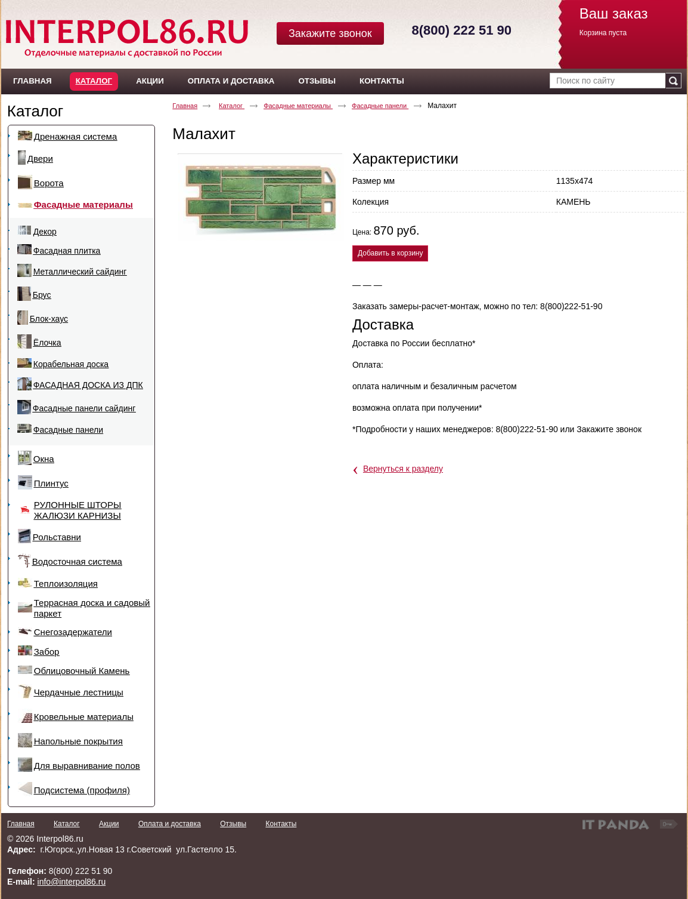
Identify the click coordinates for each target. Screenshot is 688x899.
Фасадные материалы (298, 105)
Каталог (94, 80)
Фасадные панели (380, 105)
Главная (184, 105)
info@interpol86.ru (72, 881)
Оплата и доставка (169, 824)
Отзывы (233, 824)
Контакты (280, 824)
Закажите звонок (330, 33)
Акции (109, 824)
